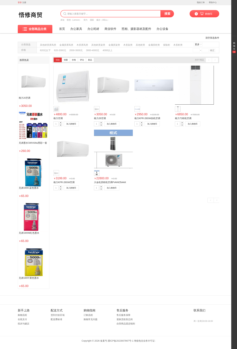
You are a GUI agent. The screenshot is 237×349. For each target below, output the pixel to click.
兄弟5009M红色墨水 (29, 233)
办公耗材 (93, 29)
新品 (90, 60)
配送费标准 (56, 319)
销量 (66, 60)
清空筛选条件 (212, 37)
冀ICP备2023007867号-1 (120, 340)
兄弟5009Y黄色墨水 (29, 278)
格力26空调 (24, 98)
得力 (86, 20)
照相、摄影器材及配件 (136, 29)
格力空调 (58, 118)
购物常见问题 (90, 319)
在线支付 (22, 319)
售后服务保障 (123, 315)
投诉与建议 (23, 323)
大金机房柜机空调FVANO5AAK (110, 182)
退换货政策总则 (125, 319)
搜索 (167, 13)
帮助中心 (213, 2)
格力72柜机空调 (183, 118)
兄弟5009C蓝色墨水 (29, 188)
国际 (92, 20)
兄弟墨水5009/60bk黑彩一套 (33, 143)
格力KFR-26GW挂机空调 (147, 118)
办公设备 (162, 29)
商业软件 (110, 29)
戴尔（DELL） (102, 20)
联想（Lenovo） (74, 20)
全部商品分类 (34, 29)
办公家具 (76, 29)
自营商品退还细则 (126, 323)
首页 (62, 29)
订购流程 (88, 315)
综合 (58, 60)
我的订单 (201, 2)
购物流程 (22, 315)
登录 (20, 2)
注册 (24, 2)
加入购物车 (71, 124)
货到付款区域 (58, 315)
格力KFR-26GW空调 (64, 182)
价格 (74, 60)
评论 (82, 60)
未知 (62, 20)
